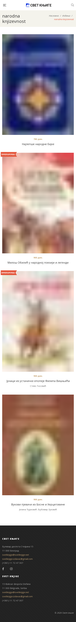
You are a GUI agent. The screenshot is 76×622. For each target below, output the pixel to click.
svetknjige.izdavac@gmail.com (17, 558)
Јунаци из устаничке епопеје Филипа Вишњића (38, 381)
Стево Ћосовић (38, 385)
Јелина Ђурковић (28, 509)
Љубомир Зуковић (47, 509)
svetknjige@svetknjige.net (15, 554)
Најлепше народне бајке (38, 144)
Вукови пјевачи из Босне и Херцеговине (38, 504)
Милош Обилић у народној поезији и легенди (38, 262)
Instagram (11, 568)
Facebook (3, 568)
